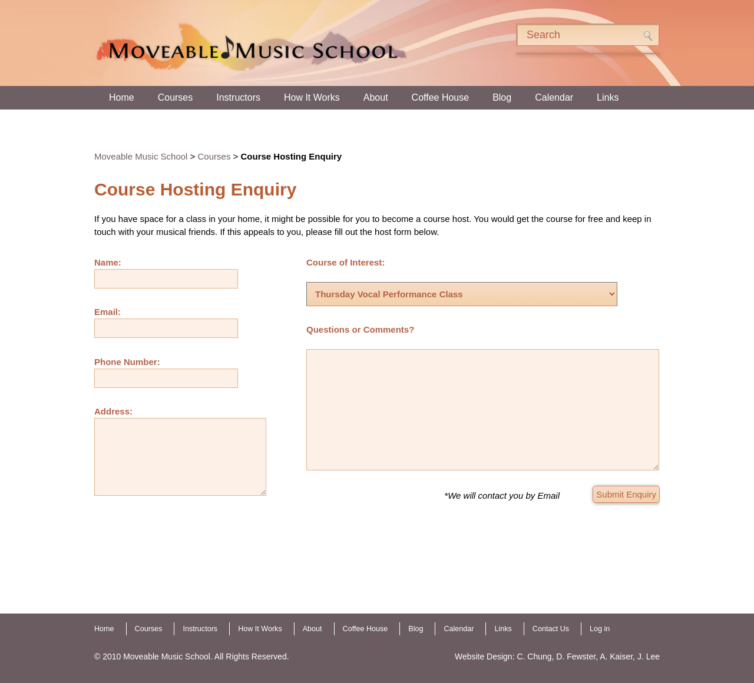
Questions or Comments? (360, 329)
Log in (600, 629)
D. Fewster (576, 656)
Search (648, 36)
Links (608, 97)
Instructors (238, 97)
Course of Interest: (345, 262)
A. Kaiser (616, 656)
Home (121, 97)
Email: (107, 312)
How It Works (312, 97)
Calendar (554, 97)
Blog (501, 97)
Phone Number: (127, 362)
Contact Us (551, 629)
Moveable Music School (140, 156)
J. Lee (648, 656)
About (375, 97)
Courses (175, 97)
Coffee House (440, 97)
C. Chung (534, 656)
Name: (107, 262)
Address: (113, 411)
